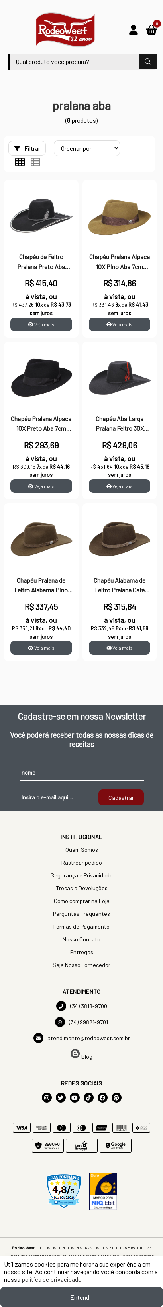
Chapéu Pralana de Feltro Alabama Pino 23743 (41, 586)
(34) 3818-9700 (81, 1006)
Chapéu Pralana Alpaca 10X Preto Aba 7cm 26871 (41, 424)
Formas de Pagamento (81, 926)
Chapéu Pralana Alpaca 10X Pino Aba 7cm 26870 (119, 262)
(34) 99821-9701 (81, 1022)
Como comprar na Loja (82, 900)
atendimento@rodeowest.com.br (81, 1038)
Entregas (81, 952)
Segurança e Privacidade (82, 875)
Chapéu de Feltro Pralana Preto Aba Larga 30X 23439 (41, 262)
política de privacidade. (52, 1279)
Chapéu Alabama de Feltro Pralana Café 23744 (119, 586)
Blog (81, 1054)
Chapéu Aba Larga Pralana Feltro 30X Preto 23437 (120, 424)
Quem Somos (81, 849)
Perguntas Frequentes (81, 913)
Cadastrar (121, 797)
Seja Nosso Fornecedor (81, 964)
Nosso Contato (81, 939)
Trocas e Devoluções (82, 888)
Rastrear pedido (81, 862)
